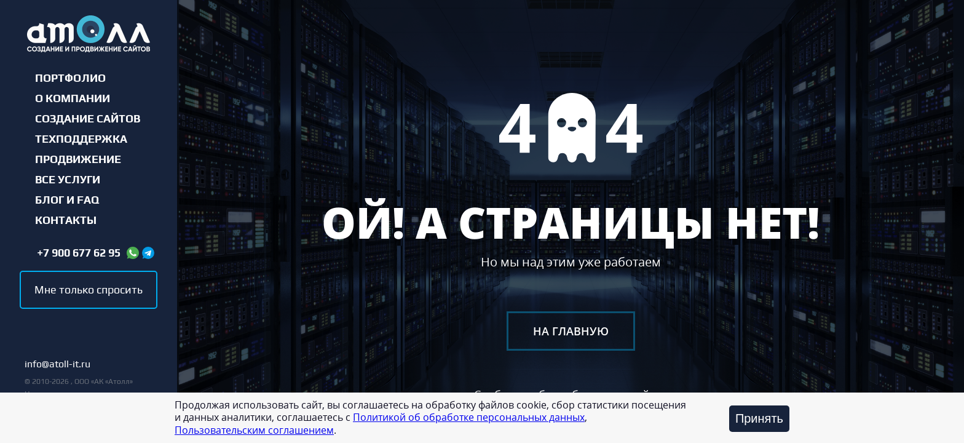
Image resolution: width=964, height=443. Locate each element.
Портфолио (70, 78)
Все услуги (67, 179)
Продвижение (78, 159)
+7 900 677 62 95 (78, 252)
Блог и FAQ (67, 200)
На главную (571, 331)
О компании (72, 98)
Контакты (66, 220)
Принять (759, 418)
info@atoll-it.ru (57, 364)
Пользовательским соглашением (254, 430)
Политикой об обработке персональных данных (469, 417)
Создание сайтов (87, 118)
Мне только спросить (88, 289)
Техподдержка (81, 139)
